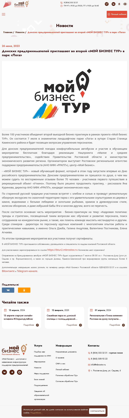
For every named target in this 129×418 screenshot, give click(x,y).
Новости (19, 32)
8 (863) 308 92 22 (97, 358)
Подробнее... (36, 412)
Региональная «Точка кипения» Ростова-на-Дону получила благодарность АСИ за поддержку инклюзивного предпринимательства (106, 317)
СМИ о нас (60, 363)
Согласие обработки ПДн (67, 381)
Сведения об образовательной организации (41, 395)
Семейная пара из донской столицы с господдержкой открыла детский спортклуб (61, 317)
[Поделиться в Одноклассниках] (24, 290)
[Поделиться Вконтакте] (8, 290)
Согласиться (97, 411)
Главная (7, 32)
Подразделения (41, 385)
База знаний (39, 379)
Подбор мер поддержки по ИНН (42, 353)
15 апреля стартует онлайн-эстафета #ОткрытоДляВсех (18, 317)
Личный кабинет (62, 369)
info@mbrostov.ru (97, 364)
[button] (117, 14)
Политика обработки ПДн (67, 375)
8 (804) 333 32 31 (97, 352)
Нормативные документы (66, 351)
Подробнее (31, 325)
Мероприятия (39, 361)
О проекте (60, 357)
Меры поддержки (41, 373)
